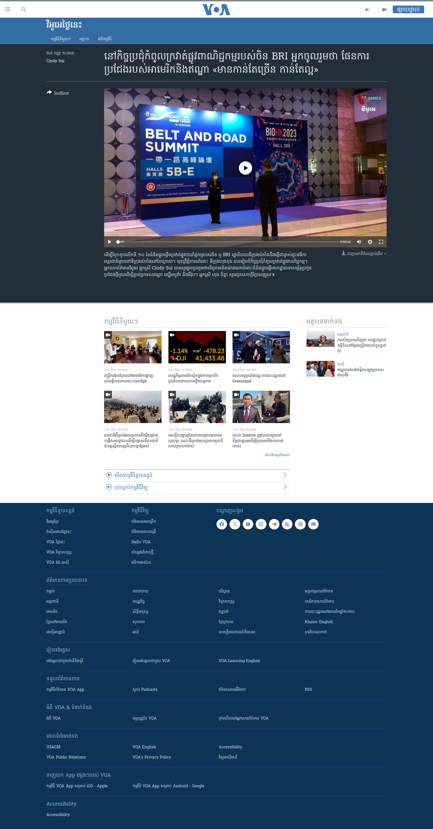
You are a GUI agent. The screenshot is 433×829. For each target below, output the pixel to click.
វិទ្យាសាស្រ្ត (226, 602)
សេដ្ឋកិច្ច (139, 602)
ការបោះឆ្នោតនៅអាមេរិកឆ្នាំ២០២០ (330, 612)
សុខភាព (139, 622)
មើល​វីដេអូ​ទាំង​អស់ (277, 455)
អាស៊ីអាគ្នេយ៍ (55, 632)
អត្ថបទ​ (84, 39)
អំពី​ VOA (53, 719)
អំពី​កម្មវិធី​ (105, 39)
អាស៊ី (340, 364)
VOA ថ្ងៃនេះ (55, 542)
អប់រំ (136, 632)
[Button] (58, 94)
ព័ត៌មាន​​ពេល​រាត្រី (143, 532)
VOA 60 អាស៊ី (57, 563)
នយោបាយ (141, 591)
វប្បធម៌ (223, 612)
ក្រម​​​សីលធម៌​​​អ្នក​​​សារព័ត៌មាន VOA (244, 719)
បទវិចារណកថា (316, 632)
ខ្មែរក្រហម (226, 622)
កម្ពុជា (50, 591)
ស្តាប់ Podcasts (145, 690)
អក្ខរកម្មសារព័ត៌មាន (319, 591)
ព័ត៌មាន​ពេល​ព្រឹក (143, 522)
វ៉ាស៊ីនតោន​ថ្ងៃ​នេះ (59, 532)
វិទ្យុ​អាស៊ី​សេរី (228, 757)
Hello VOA (141, 542)
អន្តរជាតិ (343, 334)
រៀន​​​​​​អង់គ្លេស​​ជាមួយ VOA (151, 661)
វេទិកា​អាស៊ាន (141, 563)
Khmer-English (319, 622)
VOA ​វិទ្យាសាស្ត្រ (59, 552)
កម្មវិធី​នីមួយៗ (60, 39)
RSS (308, 690)
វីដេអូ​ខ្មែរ (52, 522)
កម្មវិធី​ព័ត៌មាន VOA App (65, 690)
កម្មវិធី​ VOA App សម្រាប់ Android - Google (168, 786)
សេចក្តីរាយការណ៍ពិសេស (237, 632)
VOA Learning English (239, 661)
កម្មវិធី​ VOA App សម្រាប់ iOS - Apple (77, 786)
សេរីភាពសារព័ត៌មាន (319, 602)
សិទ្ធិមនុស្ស (141, 612)
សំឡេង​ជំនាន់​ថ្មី (142, 552)
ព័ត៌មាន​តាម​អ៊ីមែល (232, 690)
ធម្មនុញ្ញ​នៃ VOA (145, 719)
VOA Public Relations (66, 757)
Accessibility (230, 747)
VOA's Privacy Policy (152, 757)
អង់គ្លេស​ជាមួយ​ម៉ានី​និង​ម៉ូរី (64, 661)
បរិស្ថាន (224, 591)
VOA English (144, 747)
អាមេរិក (51, 612)
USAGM (53, 747)
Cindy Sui (55, 61)
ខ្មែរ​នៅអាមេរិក (56, 622)
